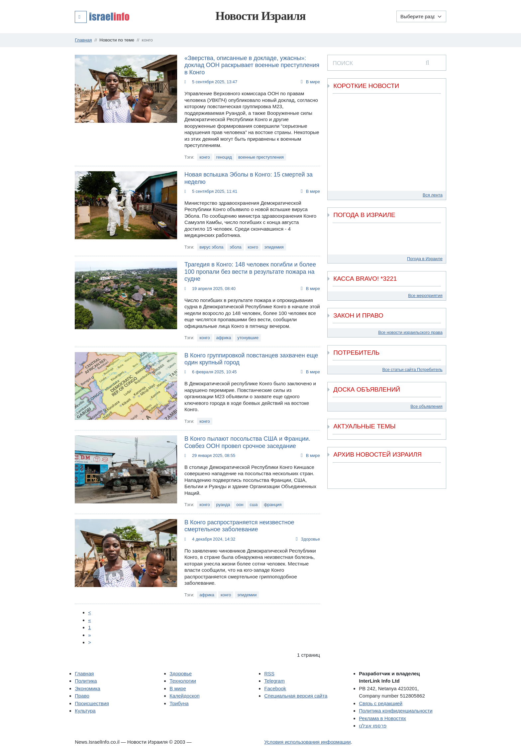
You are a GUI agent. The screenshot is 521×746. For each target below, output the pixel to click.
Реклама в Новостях (382, 718)
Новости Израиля (260, 16)
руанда (223, 504)
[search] (427, 62)
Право (82, 696)
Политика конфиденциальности (395, 710)
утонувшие (248, 337)
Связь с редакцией (380, 703)
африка (223, 337)
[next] (437, 480)
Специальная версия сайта (295, 696)
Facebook (275, 688)
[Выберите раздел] (421, 16)
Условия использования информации (307, 742)
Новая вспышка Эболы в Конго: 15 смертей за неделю (248, 178)
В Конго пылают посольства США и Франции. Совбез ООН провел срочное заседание (247, 442)
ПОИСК (343, 63)
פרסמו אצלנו (372, 725)
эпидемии (247, 594)
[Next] (89, 635)
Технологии (182, 681)
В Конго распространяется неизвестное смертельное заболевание (239, 526)
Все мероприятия (425, 295)
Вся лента (433, 194)
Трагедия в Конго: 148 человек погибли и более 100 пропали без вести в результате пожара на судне (250, 271)
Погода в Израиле (425, 258)
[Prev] (89, 612)
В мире (313, 81)
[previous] (337, 471)
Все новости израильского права (410, 332)
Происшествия (92, 703)
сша (254, 504)
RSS (269, 673)
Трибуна (178, 703)
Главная (84, 673)
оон (239, 504)
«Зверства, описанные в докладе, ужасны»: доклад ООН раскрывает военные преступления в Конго (251, 65)
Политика (86, 681)
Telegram (274, 681)
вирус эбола (211, 247)
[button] (102, 16)
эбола (235, 247)
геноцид (224, 157)
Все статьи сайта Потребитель (412, 369)
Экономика (87, 688)
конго (204, 157)
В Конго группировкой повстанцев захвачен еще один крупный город (251, 359)
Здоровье (310, 539)
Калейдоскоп (184, 696)
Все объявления (426, 406)
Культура (85, 710)
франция (272, 504)
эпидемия (274, 247)
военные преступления (261, 157)
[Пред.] (89, 620)
